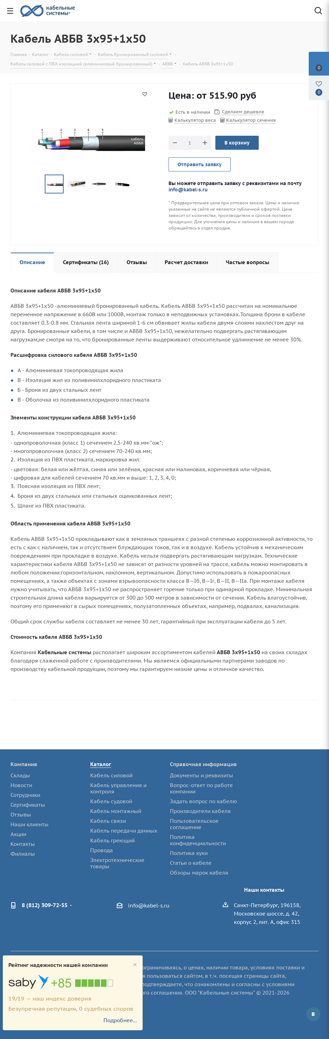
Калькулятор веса (195, 120)
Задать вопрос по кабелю (203, 801)
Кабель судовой (111, 801)
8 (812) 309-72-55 (44, 905)
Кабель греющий (112, 840)
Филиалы (22, 853)
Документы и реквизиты (201, 775)
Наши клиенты (29, 824)
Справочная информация (203, 764)
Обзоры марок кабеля (199, 872)
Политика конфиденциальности (198, 840)
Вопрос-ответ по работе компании (201, 788)
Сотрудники (25, 795)
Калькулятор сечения (251, 120)
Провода (101, 850)
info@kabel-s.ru (188, 189)
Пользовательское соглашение (194, 824)
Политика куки (189, 853)
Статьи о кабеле (191, 863)
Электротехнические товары (117, 863)
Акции (18, 834)
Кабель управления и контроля (118, 788)
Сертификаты (27, 804)
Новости (21, 785)
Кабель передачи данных (123, 830)
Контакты (22, 844)
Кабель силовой (111, 775)
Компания (23, 764)
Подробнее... (120, 1020)
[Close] (135, 964)
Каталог (100, 764)
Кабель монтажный (115, 811)
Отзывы (20, 814)
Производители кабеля (200, 811)
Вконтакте (313, 1014)
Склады (20, 775)
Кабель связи (108, 821)
